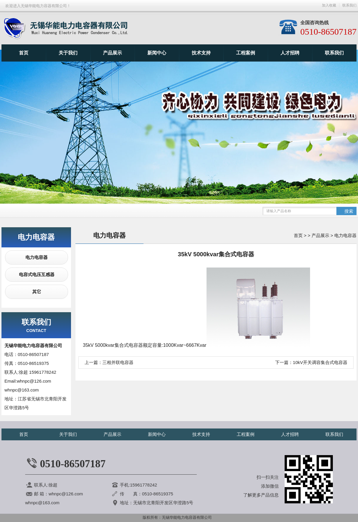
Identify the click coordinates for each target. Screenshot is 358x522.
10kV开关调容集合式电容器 (320, 362)
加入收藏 (329, 5)
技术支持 (201, 52)
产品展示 (112, 52)
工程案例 (245, 52)
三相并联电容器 (117, 362)
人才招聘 (289, 52)
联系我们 (334, 52)
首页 (23, 52)
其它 (36, 291)
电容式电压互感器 (36, 274)
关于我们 (68, 52)
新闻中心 (156, 52)
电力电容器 (36, 257)
